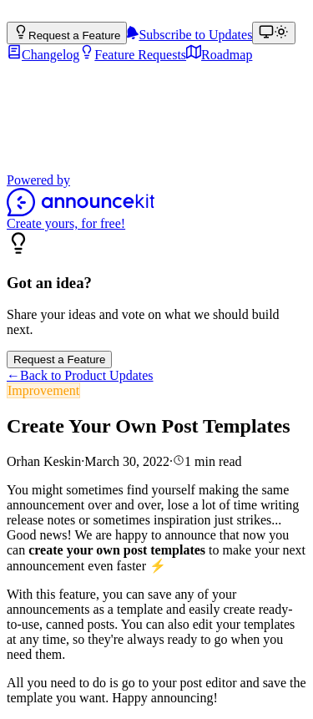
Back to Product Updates (80, 375)
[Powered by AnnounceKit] (156, 201)
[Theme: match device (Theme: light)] (273, 33)
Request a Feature (59, 359)
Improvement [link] (43, 390)
